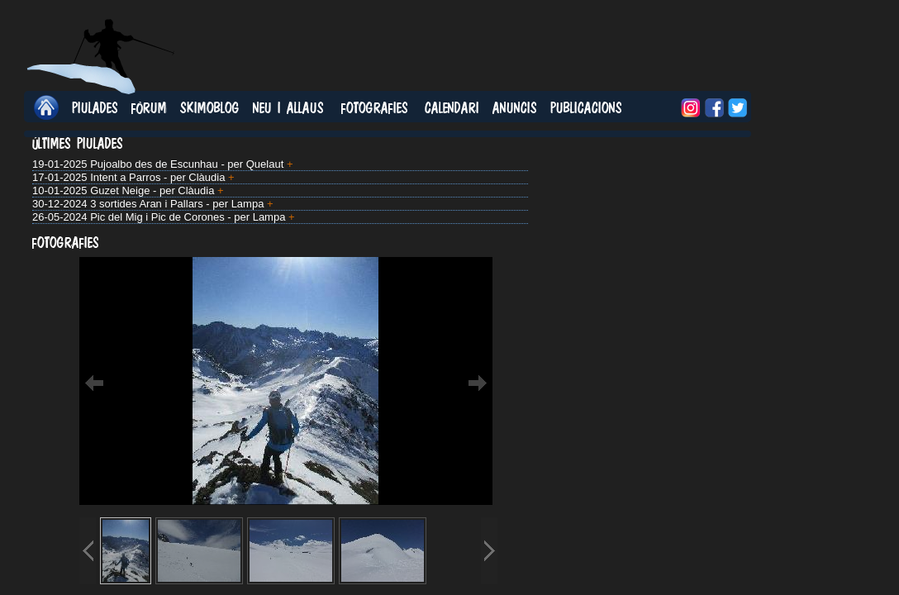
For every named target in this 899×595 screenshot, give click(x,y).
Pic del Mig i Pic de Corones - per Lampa (187, 217)
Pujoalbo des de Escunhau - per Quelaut (186, 164)
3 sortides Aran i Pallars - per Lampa (177, 204)
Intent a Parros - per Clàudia (157, 177)
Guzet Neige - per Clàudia (152, 190)
